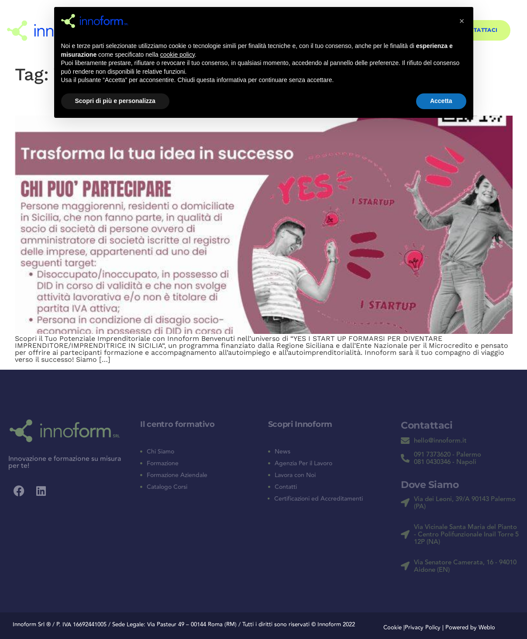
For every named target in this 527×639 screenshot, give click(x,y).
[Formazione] (141, 463)
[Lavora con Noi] (269, 475)
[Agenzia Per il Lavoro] (269, 463)
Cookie (392, 627)
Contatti (286, 487)
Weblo (487, 627)
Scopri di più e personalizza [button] (115, 100)
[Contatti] (269, 487)
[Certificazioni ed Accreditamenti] (269, 499)
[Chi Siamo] (141, 451)
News (282, 452)
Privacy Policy (423, 627)
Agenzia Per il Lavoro (303, 463)
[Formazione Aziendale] (141, 475)
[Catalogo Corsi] (141, 487)
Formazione (163, 463)
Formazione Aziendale (177, 475)
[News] (269, 451)
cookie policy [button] (177, 54)
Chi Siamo (160, 452)
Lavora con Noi (295, 475)
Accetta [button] (441, 100)
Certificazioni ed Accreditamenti (318, 499)
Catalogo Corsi (167, 487)
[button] (462, 21)
